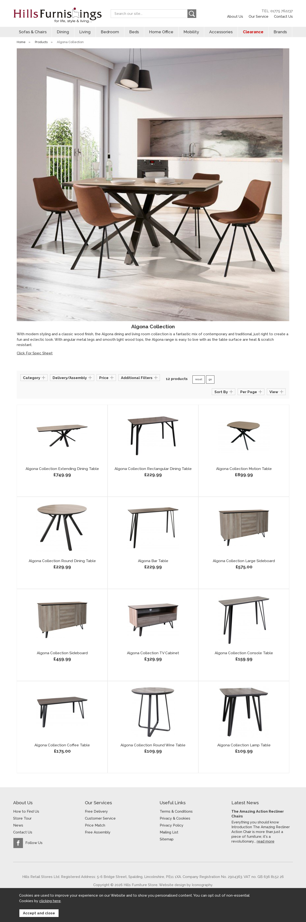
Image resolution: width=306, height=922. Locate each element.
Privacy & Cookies (175, 818)
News (18, 825)
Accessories (221, 31)
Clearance (253, 31)
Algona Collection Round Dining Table (62, 561)
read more (265, 841)
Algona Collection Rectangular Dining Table (153, 469)
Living (85, 31)
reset (198, 379)
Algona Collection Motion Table (244, 469)
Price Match (95, 825)
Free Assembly (97, 832)
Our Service (258, 16)
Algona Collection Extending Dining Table (62, 469)
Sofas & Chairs (33, 31)
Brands (280, 31)
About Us (235, 16)
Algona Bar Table (153, 561)
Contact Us (283, 16)
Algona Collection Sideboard (62, 653)
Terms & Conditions (176, 811)
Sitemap (167, 839)
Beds (134, 31)
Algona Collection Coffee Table (62, 745)
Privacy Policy (171, 825)
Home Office (161, 31)
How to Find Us (26, 811)
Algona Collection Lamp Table (244, 745)
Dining (63, 31)
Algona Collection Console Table (244, 653)
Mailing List (169, 832)
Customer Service (100, 818)
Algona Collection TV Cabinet (153, 653)
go (210, 379)
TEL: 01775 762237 (277, 11)
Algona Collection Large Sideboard (244, 561)
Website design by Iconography (185, 885)
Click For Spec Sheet (35, 353)
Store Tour (22, 818)
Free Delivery (96, 811)
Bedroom (110, 31)
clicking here (50, 901)
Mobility (191, 31)
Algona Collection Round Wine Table (153, 745)
